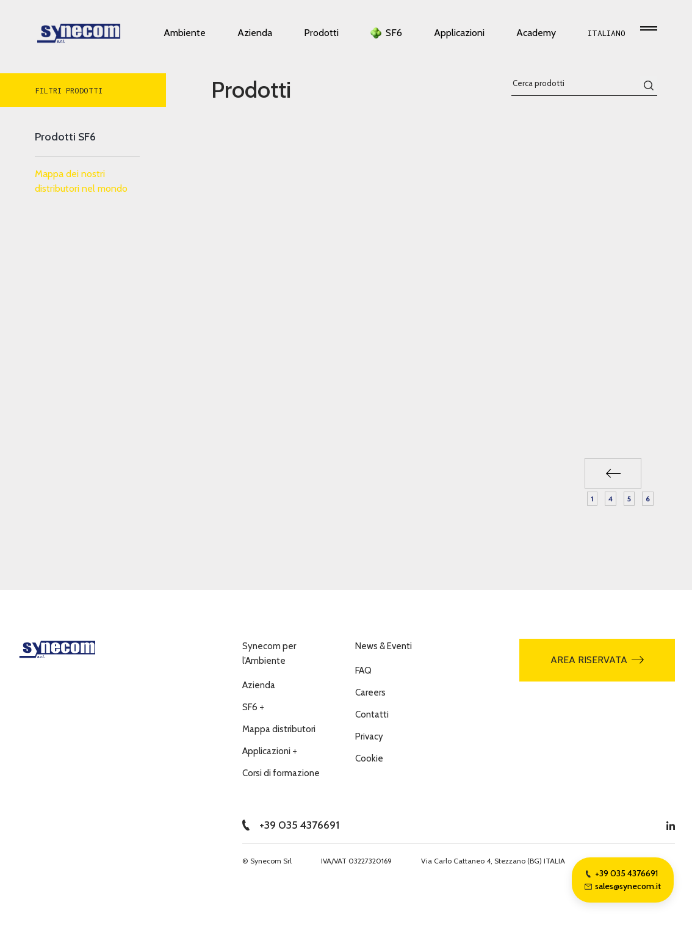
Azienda (254, 36)
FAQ (363, 670)
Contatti (372, 714)
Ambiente (185, 36)
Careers (370, 692)
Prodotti (321, 36)
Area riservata (596, 660)
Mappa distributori (278, 729)
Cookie (369, 758)
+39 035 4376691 (290, 825)
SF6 (394, 36)
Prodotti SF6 (65, 137)
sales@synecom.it (623, 886)
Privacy (369, 736)
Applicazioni (459, 36)
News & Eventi (383, 646)
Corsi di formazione (281, 773)
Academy (536, 36)
